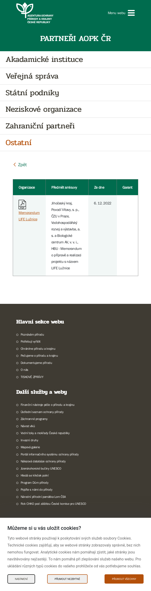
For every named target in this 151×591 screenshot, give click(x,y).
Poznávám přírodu (32, 334)
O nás (24, 370)
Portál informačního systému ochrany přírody (50, 454)
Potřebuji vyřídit (30, 341)
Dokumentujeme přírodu (36, 363)
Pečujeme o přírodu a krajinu (39, 355)
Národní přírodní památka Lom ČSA (43, 497)
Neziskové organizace (44, 109)
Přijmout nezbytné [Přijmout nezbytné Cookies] (67, 579)
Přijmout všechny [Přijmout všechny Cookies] (124, 579)
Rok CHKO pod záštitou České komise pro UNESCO (53, 503)
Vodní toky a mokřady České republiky (45, 433)
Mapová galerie (30, 447)
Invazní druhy (29, 440)
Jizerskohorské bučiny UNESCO (41, 468)
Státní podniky (32, 93)
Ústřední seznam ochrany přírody (42, 412)
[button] (121, 13)
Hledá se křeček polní (35, 475)
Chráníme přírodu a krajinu (38, 348)
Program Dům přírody (34, 482)
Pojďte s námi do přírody (36, 489)
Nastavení (21, 579)
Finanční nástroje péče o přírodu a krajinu (48, 405)
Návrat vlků (28, 426)
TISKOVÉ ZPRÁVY (32, 377)
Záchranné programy (34, 419)
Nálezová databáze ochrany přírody (43, 461)
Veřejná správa (32, 76)
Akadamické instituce (44, 59)
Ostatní (18, 142)
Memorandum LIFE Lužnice (29, 211)
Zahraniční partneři (40, 126)
